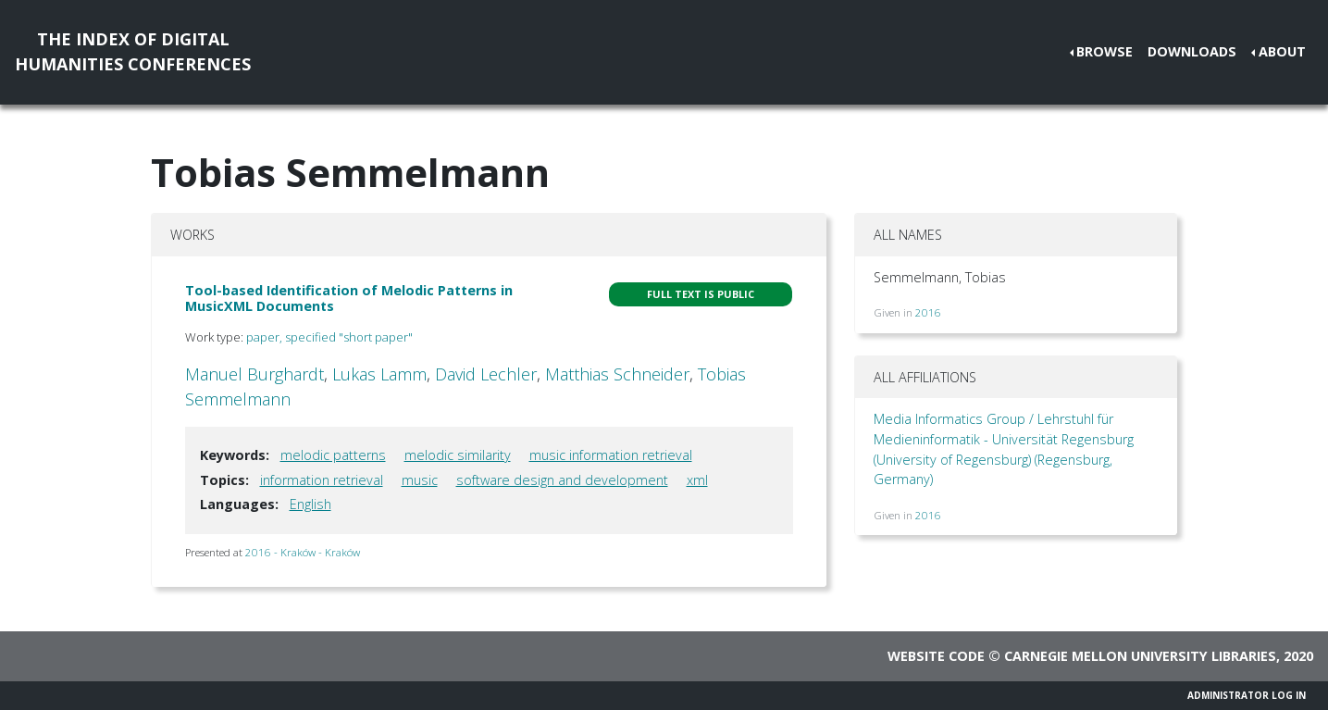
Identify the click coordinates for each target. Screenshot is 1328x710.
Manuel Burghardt (254, 374)
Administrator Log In (1246, 695)
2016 (928, 312)
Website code (936, 656)
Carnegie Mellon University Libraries (1140, 656)
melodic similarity (457, 455)
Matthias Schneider (617, 374)
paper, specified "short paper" (329, 337)
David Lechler (486, 374)
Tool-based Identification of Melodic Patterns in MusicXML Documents (349, 298)
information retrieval (321, 480)
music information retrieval (610, 455)
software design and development (562, 480)
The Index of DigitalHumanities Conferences (133, 51)
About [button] (1282, 51)
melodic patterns (333, 455)
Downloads (1192, 51)
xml (697, 480)
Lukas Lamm (379, 374)
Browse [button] (1104, 51)
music (420, 480)
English (310, 504)
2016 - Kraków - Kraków (302, 552)
